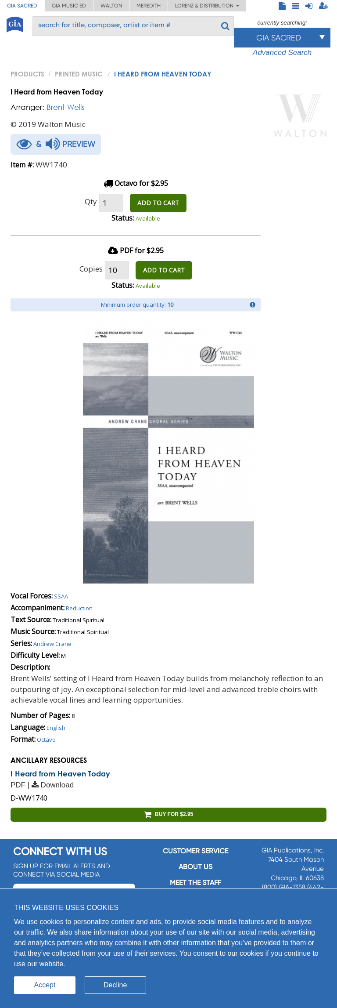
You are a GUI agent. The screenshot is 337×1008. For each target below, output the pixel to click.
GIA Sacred (22, 6)
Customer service (195, 851)
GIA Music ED (69, 6)
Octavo (46, 739)
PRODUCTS (27, 74)
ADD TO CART (158, 203)
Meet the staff (195, 882)
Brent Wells (66, 107)
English (56, 728)
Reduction (79, 608)
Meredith (148, 6)
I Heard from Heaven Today (60, 773)
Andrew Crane (52, 644)
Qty (91, 201)
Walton (111, 6)
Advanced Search (282, 52)
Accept (45, 985)
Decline (115, 985)
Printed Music (79, 74)
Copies (91, 269)
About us (195, 867)
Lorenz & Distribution (207, 6)
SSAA (61, 596)
